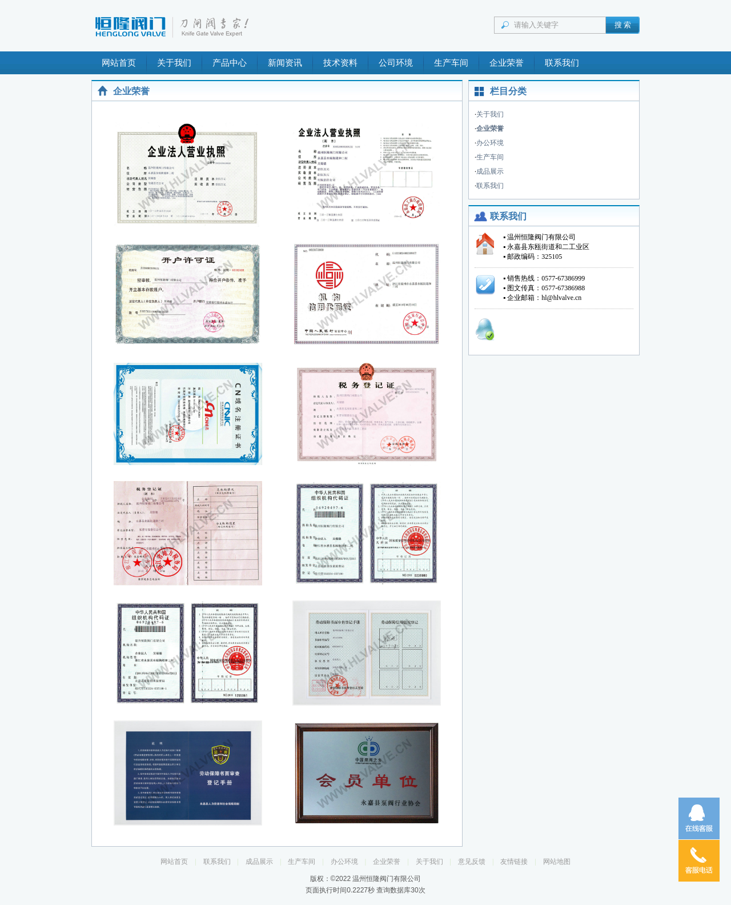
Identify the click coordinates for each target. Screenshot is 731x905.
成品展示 (490, 171)
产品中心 (229, 62)
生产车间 (451, 62)
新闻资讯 (285, 62)
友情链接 (514, 862)
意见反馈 (471, 862)
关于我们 (174, 62)
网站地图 (557, 862)
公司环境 (396, 62)
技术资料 (340, 62)
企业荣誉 (506, 62)
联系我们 (562, 62)
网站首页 (119, 62)
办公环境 (490, 143)
